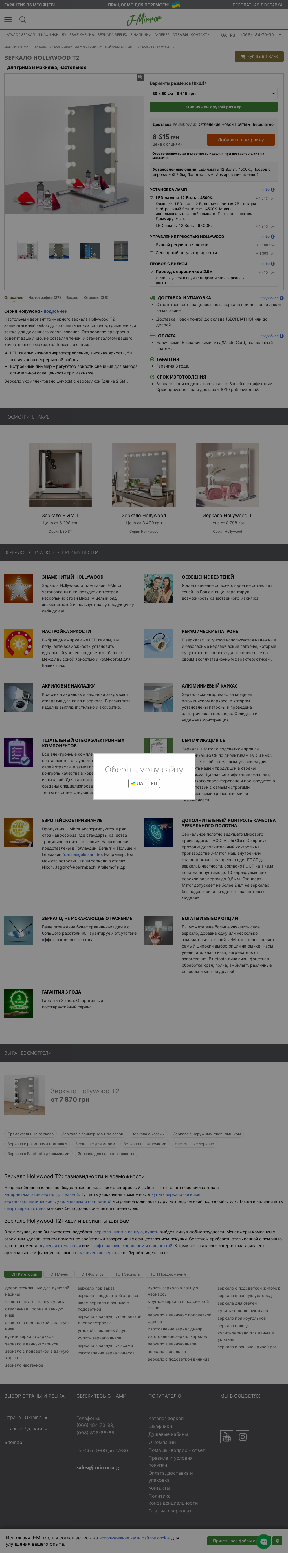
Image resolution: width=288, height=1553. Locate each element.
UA (137, 783)
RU (154, 783)
